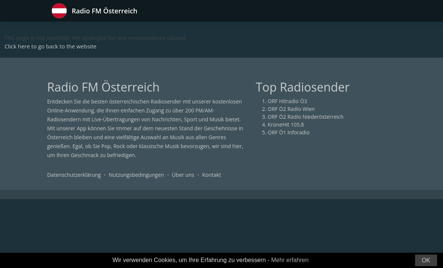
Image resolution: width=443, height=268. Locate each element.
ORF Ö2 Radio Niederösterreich (306, 116)
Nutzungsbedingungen (136, 174)
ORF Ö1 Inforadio (289, 132)
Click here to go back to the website (50, 46)
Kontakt (211, 174)
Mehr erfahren (290, 260)
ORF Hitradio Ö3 (287, 101)
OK (426, 260)
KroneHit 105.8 (286, 124)
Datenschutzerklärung (74, 174)
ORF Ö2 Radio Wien (291, 108)
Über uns (183, 174)
